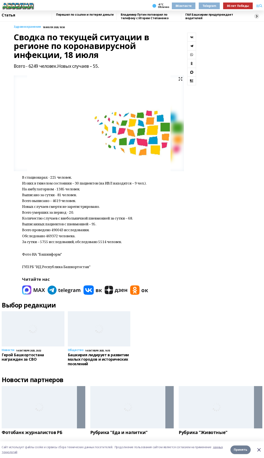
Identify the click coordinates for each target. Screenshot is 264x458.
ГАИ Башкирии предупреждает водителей (209, 16)
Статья (8, 15)
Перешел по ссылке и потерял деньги (85, 14)
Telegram (209, 6)
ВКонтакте (184, 6)
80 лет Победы (238, 6)
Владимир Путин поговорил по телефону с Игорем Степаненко (144, 16)
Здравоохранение (27, 27)
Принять (240, 450)
